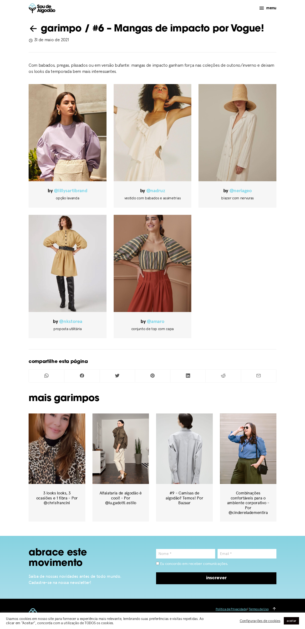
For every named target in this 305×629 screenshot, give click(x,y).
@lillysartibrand (70, 191)
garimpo (55, 29)
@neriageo (240, 191)
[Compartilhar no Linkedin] (187, 376)
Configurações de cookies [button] (260, 621)
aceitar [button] (291, 621)
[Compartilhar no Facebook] (81, 376)
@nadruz (155, 191)
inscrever (216, 578)
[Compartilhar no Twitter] (117, 376)
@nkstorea (70, 321)
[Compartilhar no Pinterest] (152, 376)
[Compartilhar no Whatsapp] (46, 376)
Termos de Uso (259, 609)
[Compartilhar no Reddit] (223, 376)
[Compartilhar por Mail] (258, 376)
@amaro (155, 321)
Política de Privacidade (231, 609)
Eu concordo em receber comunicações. (192, 563)
